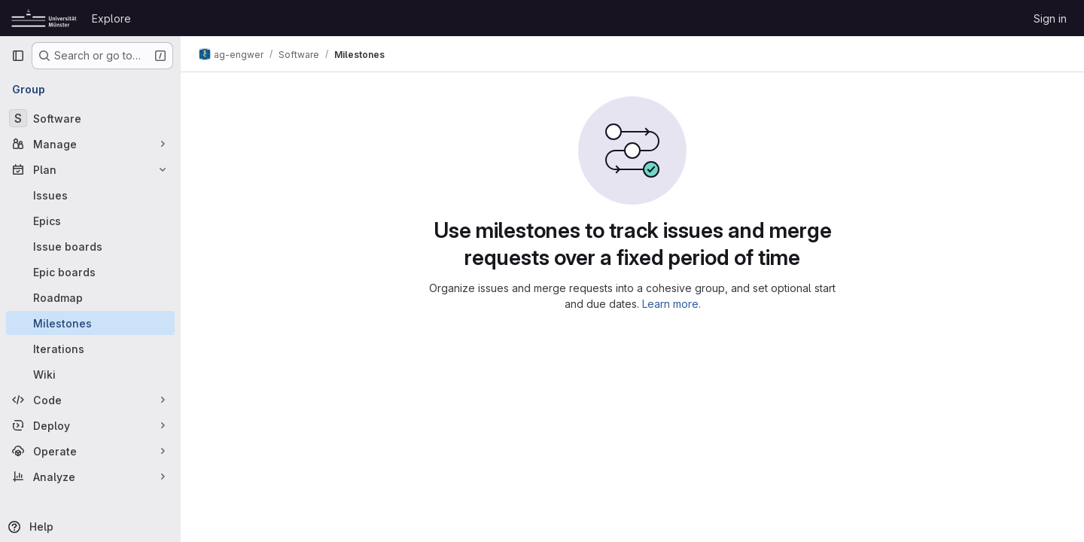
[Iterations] (90, 348)
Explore (111, 18)
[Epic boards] (90, 272)
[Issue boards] (90, 246)
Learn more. (671, 303)
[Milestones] (90, 323)
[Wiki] (90, 374)
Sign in (1050, 18)
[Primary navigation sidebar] (18, 56)
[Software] (90, 118)
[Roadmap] (90, 297)
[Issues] (90, 195)
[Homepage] (44, 18)
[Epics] (90, 221)
